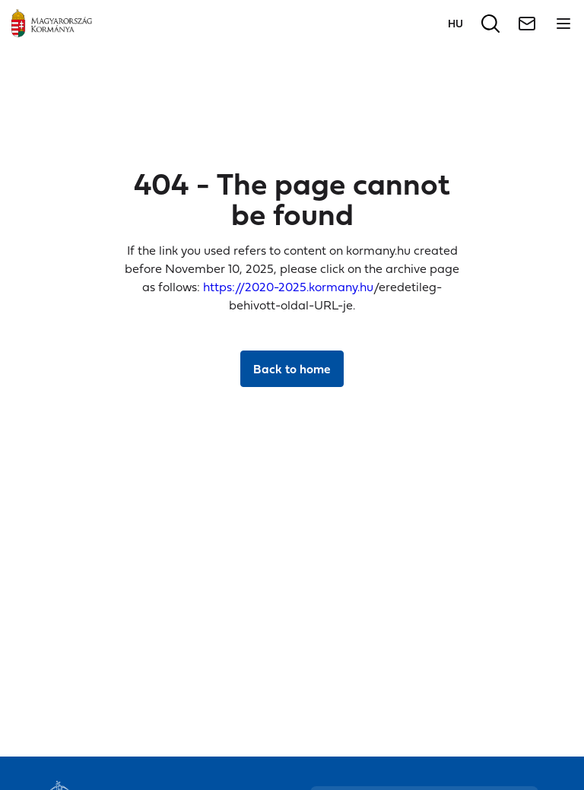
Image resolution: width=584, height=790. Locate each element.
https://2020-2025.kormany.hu (288, 287)
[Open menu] (563, 23)
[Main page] (51, 23)
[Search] (490, 23)
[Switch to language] (455, 23)
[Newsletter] (527, 23)
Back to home (292, 369)
